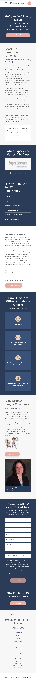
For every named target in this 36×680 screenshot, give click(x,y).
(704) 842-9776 (18, 628)
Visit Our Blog (18, 603)
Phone (7, 529)
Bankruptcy (18, 641)
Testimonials (18, 648)
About (18, 638)
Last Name (8, 524)
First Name (8, 519)
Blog (18, 651)
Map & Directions (18, 667)
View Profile (12, 454)
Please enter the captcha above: (15, 555)
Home (18, 635)
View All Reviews (13, 285)
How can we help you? (12, 544)
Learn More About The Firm (17, 35)
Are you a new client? (11, 539)
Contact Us (18, 654)
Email (7, 534)
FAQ (18, 645)
